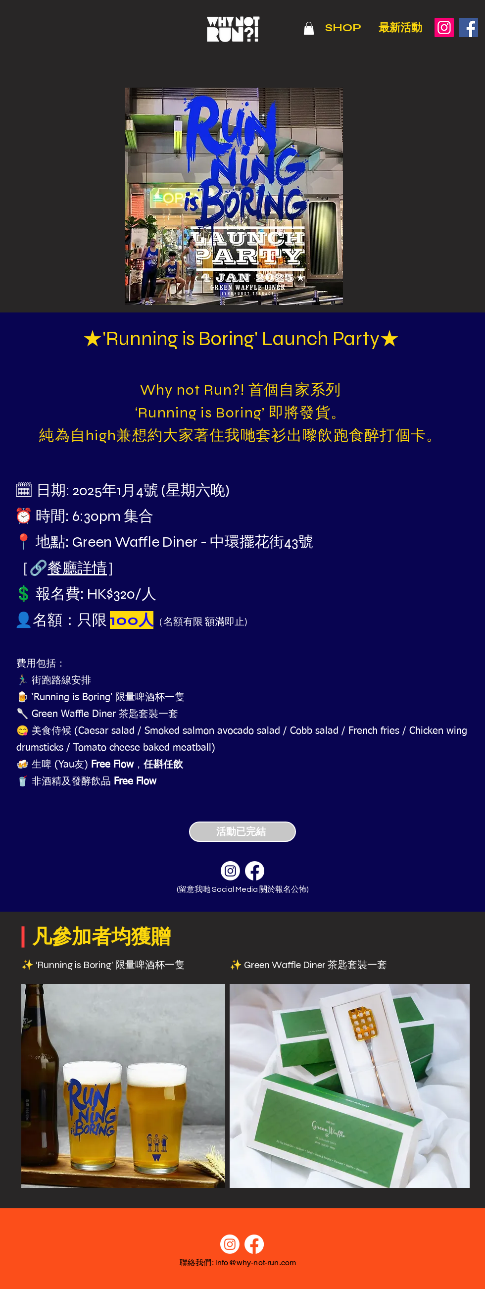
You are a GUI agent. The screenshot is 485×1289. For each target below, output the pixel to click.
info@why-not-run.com (255, 1262)
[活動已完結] (242, 832)
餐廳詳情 (77, 568)
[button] (308, 28)
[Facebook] (468, 27)
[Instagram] (444, 27)
